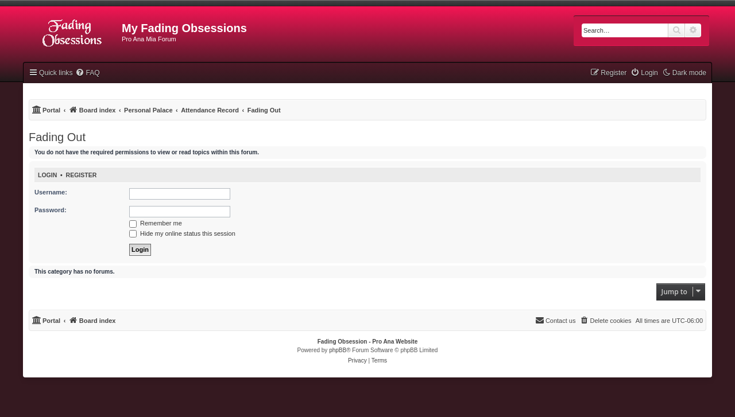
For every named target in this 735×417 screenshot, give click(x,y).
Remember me (155, 223)
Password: (50, 209)
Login (47, 175)
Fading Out (57, 137)
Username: (50, 192)
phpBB (337, 350)
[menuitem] (87, 73)
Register (81, 175)
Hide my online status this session (182, 233)
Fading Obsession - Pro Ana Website (367, 341)
